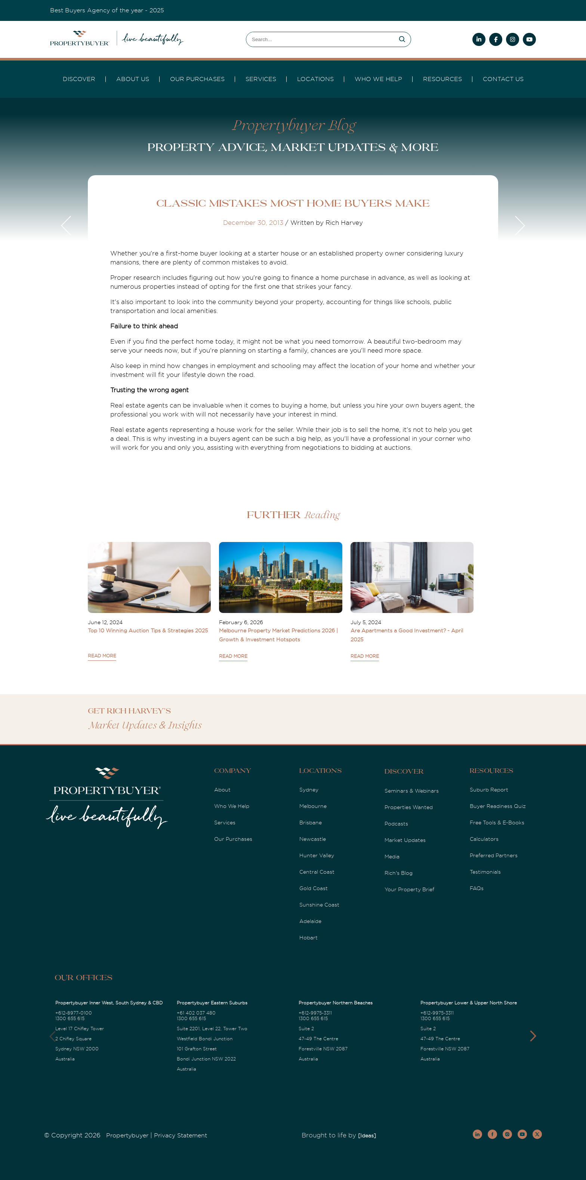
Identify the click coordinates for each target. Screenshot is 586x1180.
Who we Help (378, 79)
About (222, 790)
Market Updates (405, 840)
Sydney (308, 790)
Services (224, 823)
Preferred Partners (494, 855)
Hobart (308, 938)
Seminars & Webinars (412, 791)
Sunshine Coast (319, 905)
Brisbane (310, 823)
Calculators (484, 839)
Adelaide (310, 921)
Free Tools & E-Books (497, 823)
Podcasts (396, 824)
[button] (533, 1036)
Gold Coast (313, 888)
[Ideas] (367, 1136)
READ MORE (102, 656)
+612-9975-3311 (315, 1013)
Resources (442, 79)
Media (392, 857)
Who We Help (231, 806)
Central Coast (316, 872)
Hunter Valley (316, 855)
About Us (132, 79)
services (261, 79)
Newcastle (312, 839)
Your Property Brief (409, 889)
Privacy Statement (180, 1135)
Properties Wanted (409, 807)
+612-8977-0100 (73, 1013)
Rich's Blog (399, 873)
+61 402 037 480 (196, 1013)
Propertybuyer (127, 1135)
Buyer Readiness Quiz (498, 806)
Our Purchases (197, 79)
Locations (315, 79)
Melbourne (313, 806)
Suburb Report (489, 790)
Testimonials (485, 872)
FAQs (477, 888)
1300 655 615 (69, 1018)
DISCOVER (79, 79)
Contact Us (503, 79)
